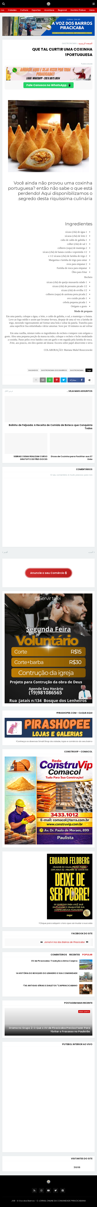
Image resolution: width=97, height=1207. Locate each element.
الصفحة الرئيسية (85, 43)
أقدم (6, 552)
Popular (87, 954)
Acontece (49, 10)
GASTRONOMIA (69, 43)
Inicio (92, 10)
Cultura (24, 10)
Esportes (36, 10)
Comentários (59, 954)
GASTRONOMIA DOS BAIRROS (54, 370)
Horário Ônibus (78, 10)
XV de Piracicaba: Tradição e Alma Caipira (54, 961)
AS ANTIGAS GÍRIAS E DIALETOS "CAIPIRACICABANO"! (50, 985)
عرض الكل (9, 391)
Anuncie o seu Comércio (48, 573)
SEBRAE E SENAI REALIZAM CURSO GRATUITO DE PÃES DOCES (30, 458)
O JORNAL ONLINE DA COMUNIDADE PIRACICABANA (61, 1200)
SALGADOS (33, 370)
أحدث (90, 552)
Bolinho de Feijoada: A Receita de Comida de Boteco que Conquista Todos (50, 426)
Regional (62, 10)
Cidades (12, 10)
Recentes (74, 954)
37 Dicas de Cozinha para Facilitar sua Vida (71, 458)
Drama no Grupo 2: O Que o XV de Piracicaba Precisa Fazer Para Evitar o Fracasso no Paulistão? (49, 1029)
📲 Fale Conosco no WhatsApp (48, 85)
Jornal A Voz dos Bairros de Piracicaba (64, 942)
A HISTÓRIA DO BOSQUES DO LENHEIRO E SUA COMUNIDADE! (46, 973)
